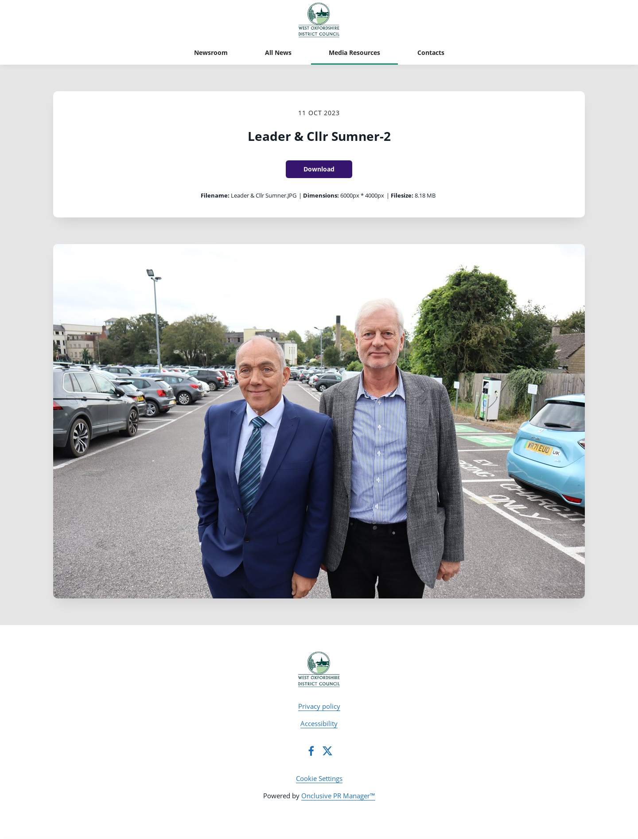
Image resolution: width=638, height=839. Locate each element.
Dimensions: (321, 195)
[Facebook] (311, 751)
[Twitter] (327, 751)
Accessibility (319, 723)
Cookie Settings (319, 778)
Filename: (215, 195)
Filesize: (402, 195)
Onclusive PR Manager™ (338, 795)
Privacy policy (319, 706)
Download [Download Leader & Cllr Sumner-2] (319, 169)
